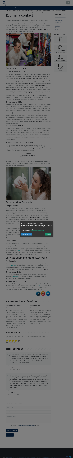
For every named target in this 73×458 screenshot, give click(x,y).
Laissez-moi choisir (27, 234)
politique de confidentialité (37, 230)
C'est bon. (48, 234)
